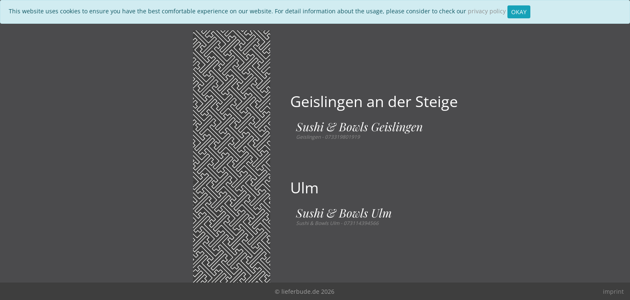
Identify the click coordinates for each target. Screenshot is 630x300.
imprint (613, 291)
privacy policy (487, 11)
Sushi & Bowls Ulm (344, 213)
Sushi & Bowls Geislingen (359, 126)
